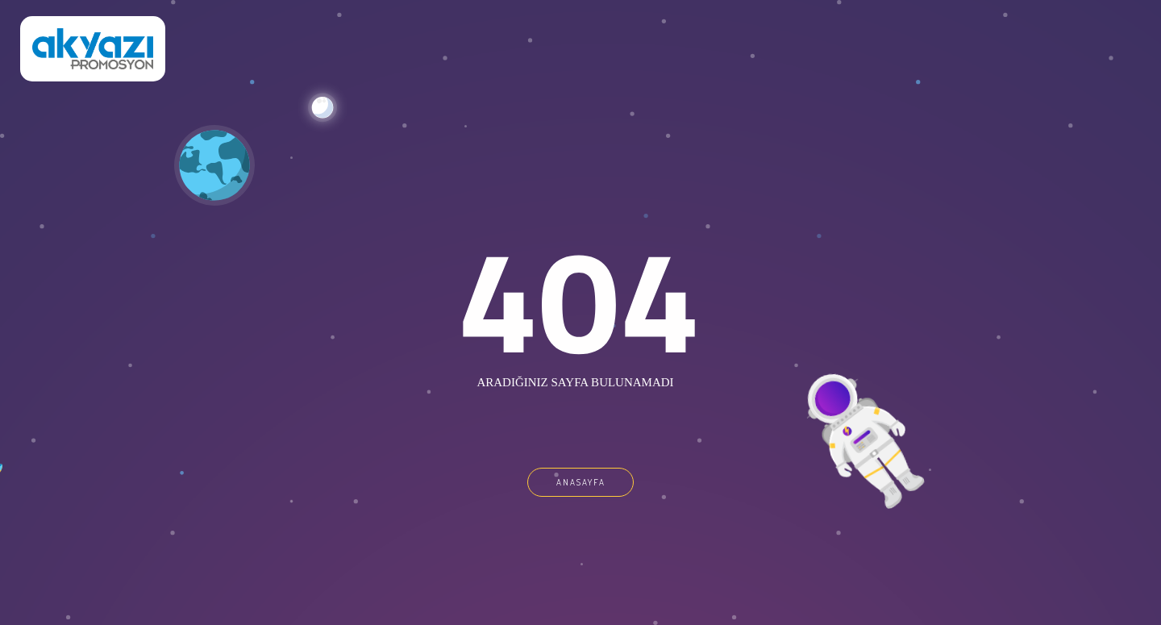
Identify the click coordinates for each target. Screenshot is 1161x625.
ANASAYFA (580, 482)
